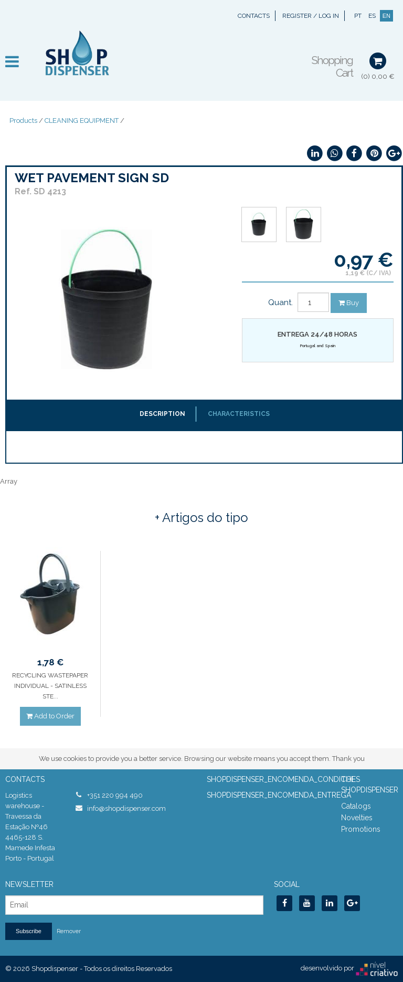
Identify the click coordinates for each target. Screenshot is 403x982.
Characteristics (239, 413)
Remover (69, 931)
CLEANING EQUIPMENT (82, 120)
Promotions (360, 829)
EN (386, 16)
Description (162, 413)
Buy (348, 303)
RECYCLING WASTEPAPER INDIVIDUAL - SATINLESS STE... (50, 686)
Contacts (254, 15)
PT (358, 15)
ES (372, 15)
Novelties (357, 817)
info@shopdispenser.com (126, 808)
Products (23, 120)
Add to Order (50, 716)
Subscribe (28, 931)
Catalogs (356, 806)
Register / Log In (310, 15)
